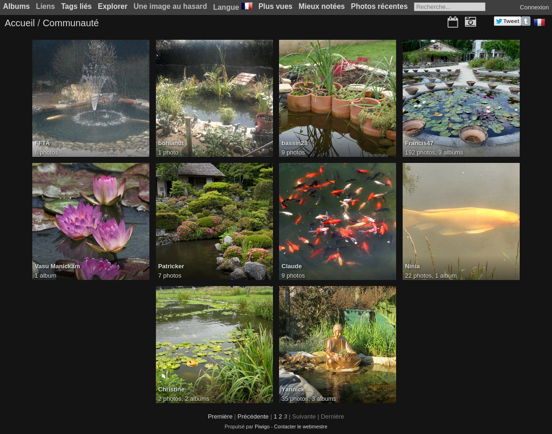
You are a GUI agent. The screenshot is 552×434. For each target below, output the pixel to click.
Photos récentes (379, 6)
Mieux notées (322, 6)
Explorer (112, 6)
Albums (16, 6)
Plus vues (275, 6)
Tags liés (76, 6)
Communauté (71, 23)
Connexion (534, 7)
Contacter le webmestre (300, 426)
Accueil (20, 23)
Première (220, 416)
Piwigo (262, 426)
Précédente (253, 416)
